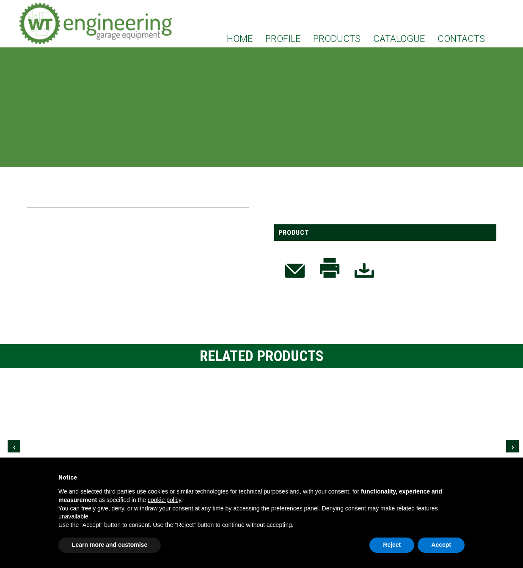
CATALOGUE (399, 38)
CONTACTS (461, 38)
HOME (240, 38)
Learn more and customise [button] (109, 544)
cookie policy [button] (164, 499)
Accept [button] (441, 544)
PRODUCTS (337, 38)
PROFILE (282, 38)
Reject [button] (392, 544)
